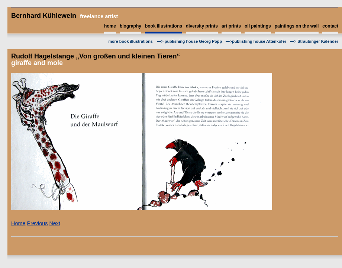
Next (54, 223)
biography (130, 26)
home (110, 26)
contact (330, 26)
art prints (231, 26)
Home (18, 223)
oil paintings (258, 26)
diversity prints (202, 26)
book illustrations (163, 26)
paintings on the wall (297, 26)
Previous (37, 223)
